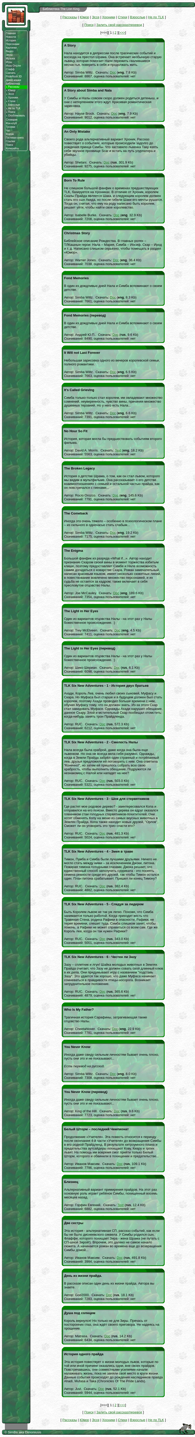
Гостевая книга (15, 137)
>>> (122, 32)
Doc (113, 72)
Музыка (10, 58)
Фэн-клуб (11, 123)
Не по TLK (13, 108)
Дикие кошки (13, 80)
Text (118, 450)
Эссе (10, 94)
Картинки (11, 47)
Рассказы (69, 17)
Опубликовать (15, 115)
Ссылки (10, 141)
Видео (9, 51)
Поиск (10, 112)
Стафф (10, 69)
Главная (11, 33)
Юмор (10, 90)
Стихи (10, 101)
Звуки (9, 54)
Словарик (11, 119)
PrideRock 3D (14, 76)
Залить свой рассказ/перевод (119, 25)
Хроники (12, 97)
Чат (8, 130)
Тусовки (10, 126)
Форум (10, 134)
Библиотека (13, 83)
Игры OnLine (13, 65)
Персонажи (12, 44)
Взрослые (13, 104)
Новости (11, 36)
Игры (9, 62)
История (11, 40)
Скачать (11, 72)
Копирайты (12, 148)
